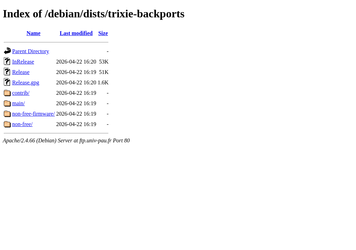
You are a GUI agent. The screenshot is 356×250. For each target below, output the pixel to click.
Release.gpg (25, 82)
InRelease (23, 62)
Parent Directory (30, 51)
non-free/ (22, 124)
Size (103, 33)
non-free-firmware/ (33, 114)
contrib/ (21, 93)
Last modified (76, 33)
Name (33, 33)
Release (21, 72)
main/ (18, 103)
